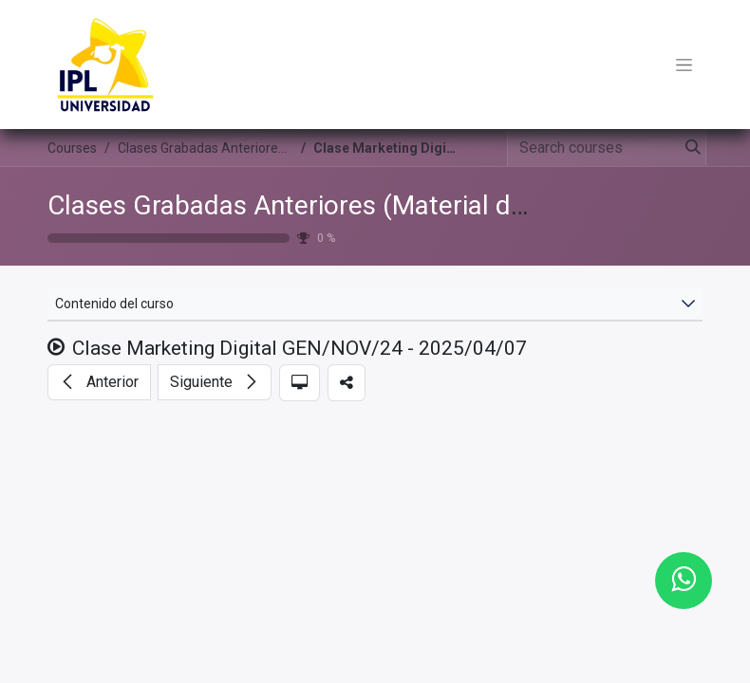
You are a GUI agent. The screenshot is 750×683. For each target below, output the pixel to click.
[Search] (689, 148)
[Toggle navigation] (684, 64)
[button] (99, 382)
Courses (72, 148)
